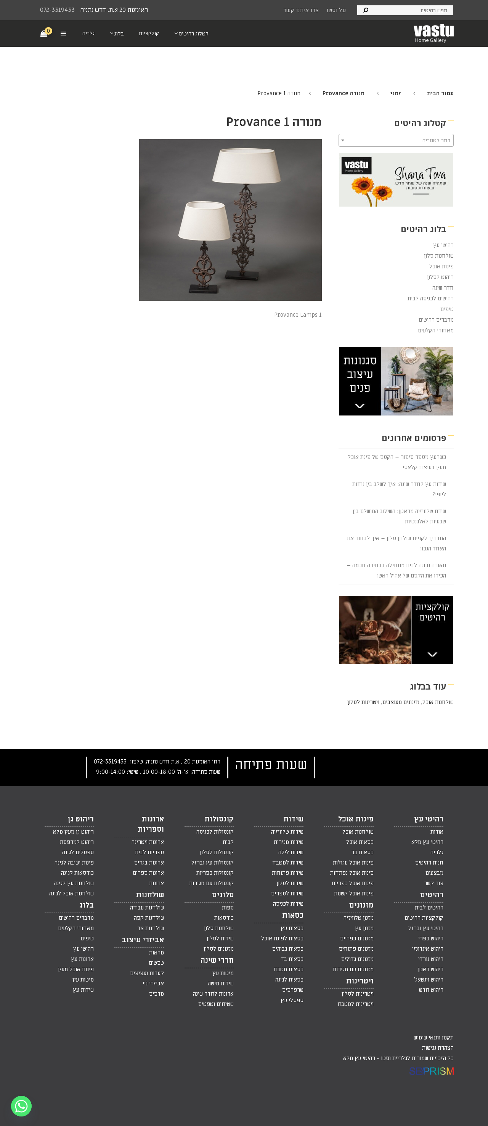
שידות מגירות (288, 842)
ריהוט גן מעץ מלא (73, 832)
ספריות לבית (149, 852)
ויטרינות (360, 981)
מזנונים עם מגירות (353, 969)
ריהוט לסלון (440, 277)
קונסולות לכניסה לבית (215, 837)
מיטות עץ (223, 973)
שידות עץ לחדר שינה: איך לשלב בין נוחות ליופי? (399, 489)
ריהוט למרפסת (77, 842)
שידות (293, 819)
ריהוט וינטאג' (428, 979)
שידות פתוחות (287, 873)
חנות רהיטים (429, 862)
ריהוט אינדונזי (427, 949)
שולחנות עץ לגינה (74, 883)
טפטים (156, 963)
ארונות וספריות (151, 824)
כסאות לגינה (289, 979)
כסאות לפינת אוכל (282, 938)
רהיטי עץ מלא (427, 842)
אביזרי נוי (153, 983)
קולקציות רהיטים (424, 918)
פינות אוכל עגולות (353, 862)
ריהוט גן (80, 819)
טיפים (447, 309)
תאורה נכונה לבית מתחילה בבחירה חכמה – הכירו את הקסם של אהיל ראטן (396, 570)
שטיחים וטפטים (216, 1004)
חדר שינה (443, 288)
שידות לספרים (287, 893)
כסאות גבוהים (287, 949)
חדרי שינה (217, 961)
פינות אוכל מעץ (76, 969)
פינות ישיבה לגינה (74, 862)
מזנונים (361, 905)
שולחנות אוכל (438, 702)
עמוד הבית (440, 93)
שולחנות (150, 895)
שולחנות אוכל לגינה (71, 893)
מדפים (156, 994)
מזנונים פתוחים (356, 949)
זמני (395, 93)
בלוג (86, 905)
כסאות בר (362, 852)
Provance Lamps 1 (298, 315)
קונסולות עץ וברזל (212, 862)
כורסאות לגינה (77, 873)
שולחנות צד (150, 928)
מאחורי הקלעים (436, 330)
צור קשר (433, 883)
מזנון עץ (364, 928)
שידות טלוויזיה (287, 832)
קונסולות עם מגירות (211, 883)
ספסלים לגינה (78, 852)
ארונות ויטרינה (148, 842)
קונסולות (219, 819)
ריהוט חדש (431, 990)
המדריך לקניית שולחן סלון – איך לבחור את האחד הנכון (396, 543)
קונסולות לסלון (217, 852)
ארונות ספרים (148, 873)
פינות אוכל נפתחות (352, 873)
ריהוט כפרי (430, 938)
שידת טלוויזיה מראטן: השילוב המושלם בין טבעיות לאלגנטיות (399, 516)
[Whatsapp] (21, 1106)
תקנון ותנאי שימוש (434, 1037)
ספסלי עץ (292, 1000)
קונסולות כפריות (215, 873)
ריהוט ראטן (430, 969)
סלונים (223, 895)
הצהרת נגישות (438, 1048)
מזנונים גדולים (357, 959)
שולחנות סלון (439, 256)
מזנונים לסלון (219, 949)
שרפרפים (292, 990)
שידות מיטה (221, 983)
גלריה (436, 852)
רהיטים (431, 895)
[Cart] (44, 33)
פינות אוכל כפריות (353, 883)
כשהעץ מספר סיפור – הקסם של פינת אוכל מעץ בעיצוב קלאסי (397, 462)
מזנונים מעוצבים (400, 702)
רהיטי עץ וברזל (425, 928)
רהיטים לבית (429, 907)
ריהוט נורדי (430, 959)
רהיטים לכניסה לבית (431, 298)
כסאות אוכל (360, 842)
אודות (436, 832)
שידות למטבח (287, 862)
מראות (156, 952)
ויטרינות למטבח (355, 1004)
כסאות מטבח (288, 969)
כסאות (292, 916)
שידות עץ (83, 990)
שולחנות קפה (149, 918)
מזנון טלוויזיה (359, 918)
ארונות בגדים (149, 862)
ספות (228, 907)
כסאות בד (292, 959)
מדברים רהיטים (436, 320)
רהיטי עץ (443, 245)
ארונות (156, 883)
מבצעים (434, 873)
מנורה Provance (343, 93)
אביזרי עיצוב (143, 940)
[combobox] (396, 140)
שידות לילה (290, 852)
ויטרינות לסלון (363, 702)
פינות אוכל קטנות (354, 893)
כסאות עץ (292, 928)
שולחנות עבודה (147, 907)
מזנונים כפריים (357, 938)
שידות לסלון (289, 883)
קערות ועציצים (147, 973)
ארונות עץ (82, 959)
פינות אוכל (441, 266)
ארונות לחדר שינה (213, 994)
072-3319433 (57, 10)
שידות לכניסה (288, 904)
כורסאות (224, 918)
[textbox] (396, 140)
